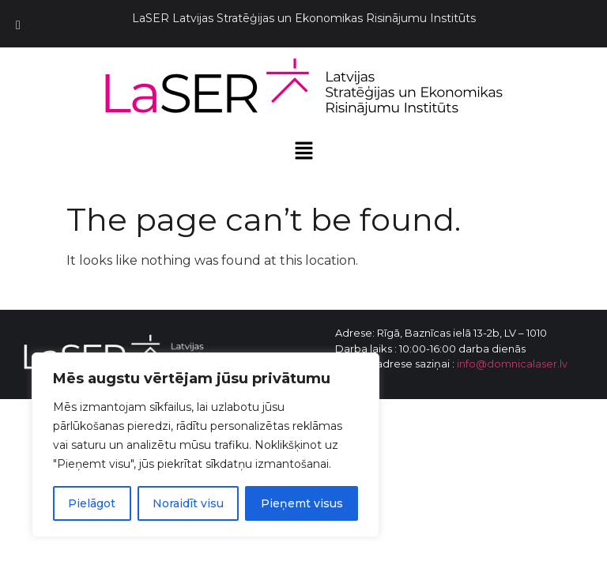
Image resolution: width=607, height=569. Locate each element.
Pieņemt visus (302, 503)
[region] (205, 444)
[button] (303, 151)
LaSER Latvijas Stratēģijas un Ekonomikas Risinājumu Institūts (304, 18)
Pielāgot (91, 503)
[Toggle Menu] (18, 25)
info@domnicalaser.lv (512, 363)
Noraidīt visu (188, 503)
